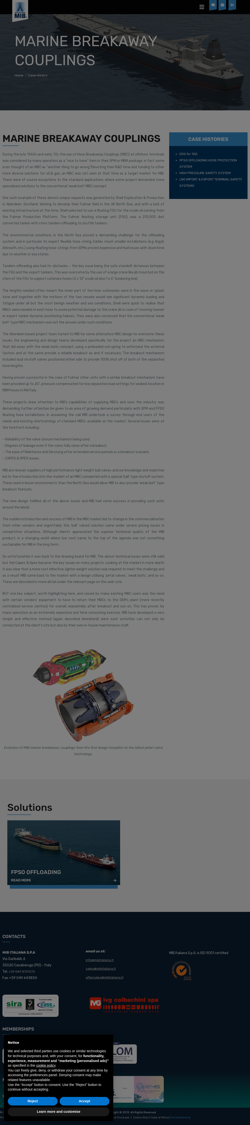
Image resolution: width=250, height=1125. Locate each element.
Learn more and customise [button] (58, 1112)
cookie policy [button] (45, 1065)
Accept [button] (84, 1101)
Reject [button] (33, 1101)
